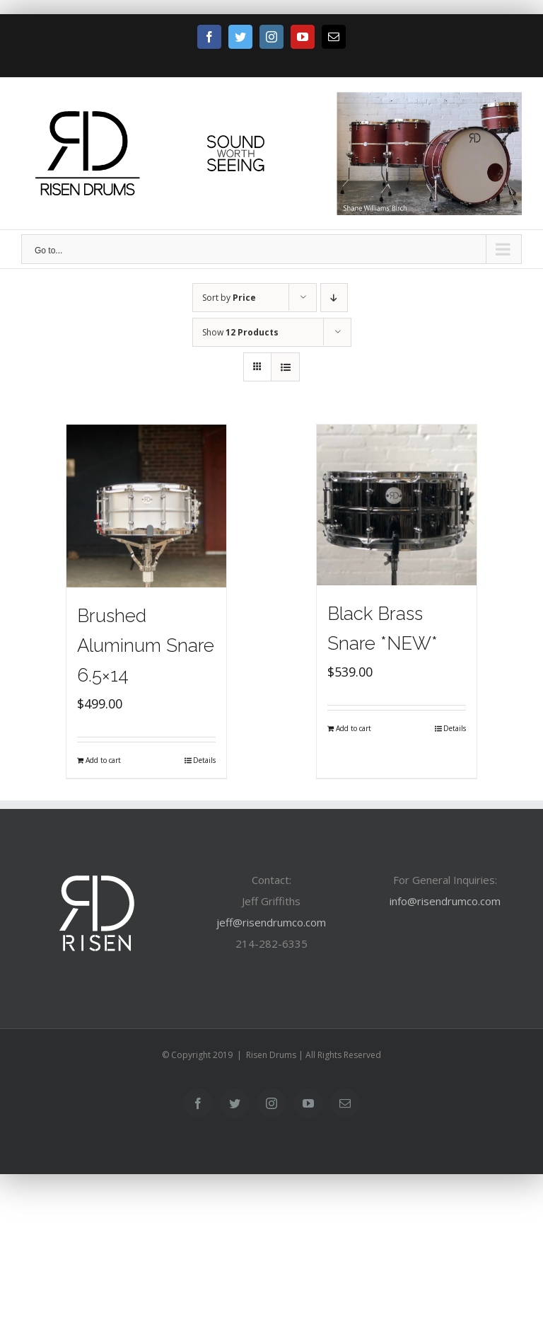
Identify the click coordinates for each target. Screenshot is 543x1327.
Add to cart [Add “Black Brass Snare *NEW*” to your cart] (353, 728)
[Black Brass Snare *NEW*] (397, 505)
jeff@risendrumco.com (271, 922)
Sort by (229, 298)
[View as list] (285, 367)
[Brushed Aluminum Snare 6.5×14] (146, 506)
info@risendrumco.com (445, 901)
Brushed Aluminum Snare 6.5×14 (145, 645)
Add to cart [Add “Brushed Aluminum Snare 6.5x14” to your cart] (103, 760)
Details (204, 760)
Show (240, 332)
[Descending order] (334, 297)
